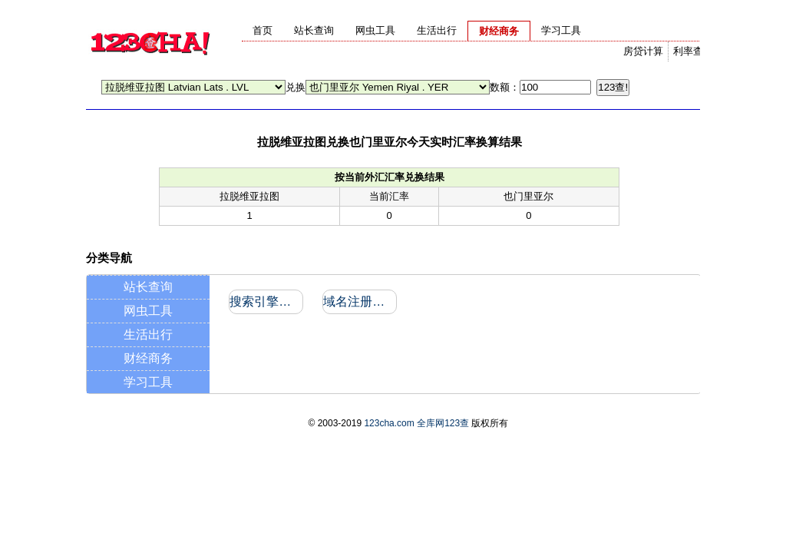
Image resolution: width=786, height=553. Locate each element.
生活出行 (148, 334)
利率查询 (693, 51)
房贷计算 (643, 51)
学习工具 (148, 382)
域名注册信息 (359, 301)
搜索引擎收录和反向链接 (265, 301)
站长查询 (148, 286)
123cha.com (389, 423)
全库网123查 (443, 423)
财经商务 (148, 358)
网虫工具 (148, 310)
